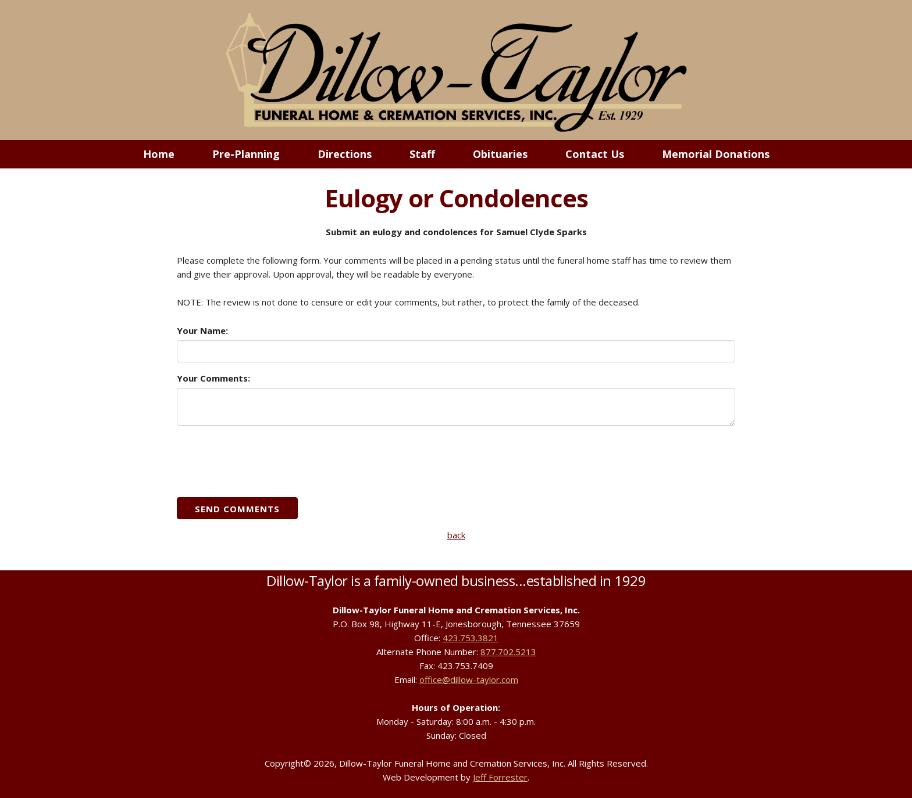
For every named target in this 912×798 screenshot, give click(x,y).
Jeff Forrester (500, 777)
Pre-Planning (246, 154)
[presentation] (265, 460)
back (456, 535)
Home (158, 154)
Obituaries (500, 154)
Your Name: (202, 330)
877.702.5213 (508, 651)
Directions (345, 154)
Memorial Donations (716, 154)
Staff (422, 154)
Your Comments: (213, 378)
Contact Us (594, 154)
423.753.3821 (470, 638)
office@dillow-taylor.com (468, 679)
